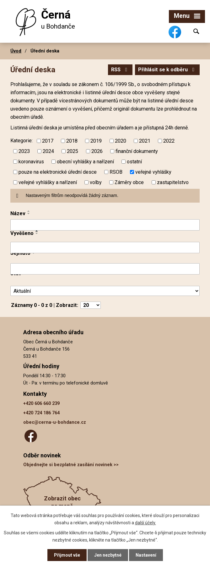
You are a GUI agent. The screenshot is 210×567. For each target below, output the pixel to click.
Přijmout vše (67, 555)
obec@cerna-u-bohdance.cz (54, 422)
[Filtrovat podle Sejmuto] (104, 269)
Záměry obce (129, 182)
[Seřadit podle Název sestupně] (28, 213)
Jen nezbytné (107, 555)
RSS (120, 70)
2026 (97, 151)
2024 (48, 151)
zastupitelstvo (173, 182)
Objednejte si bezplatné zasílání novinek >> (71, 464)
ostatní (134, 162)
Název (17, 213)
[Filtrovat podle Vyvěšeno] (104, 247)
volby (96, 182)
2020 (120, 141)
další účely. (145, 522)
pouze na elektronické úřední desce (58, 172)
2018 (72, 141)
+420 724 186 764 (41, 413)
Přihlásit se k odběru (167, 70)
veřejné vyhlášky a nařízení (48, 182)
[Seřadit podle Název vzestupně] (28, 211)
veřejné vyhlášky (153, 172)
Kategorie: (21, 141)
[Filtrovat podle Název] (104, 225)
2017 (47, 141)
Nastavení (146, 555)
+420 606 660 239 (41, 403)
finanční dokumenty (137, 151)
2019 (96, 141)
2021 (144, 141)
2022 (169, 141)
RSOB (116, 172)
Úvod (15, 51)
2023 (24, 151)
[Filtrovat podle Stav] (104, 291)
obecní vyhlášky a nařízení (85, 162)
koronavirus (31, 162)
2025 (72, 151)
